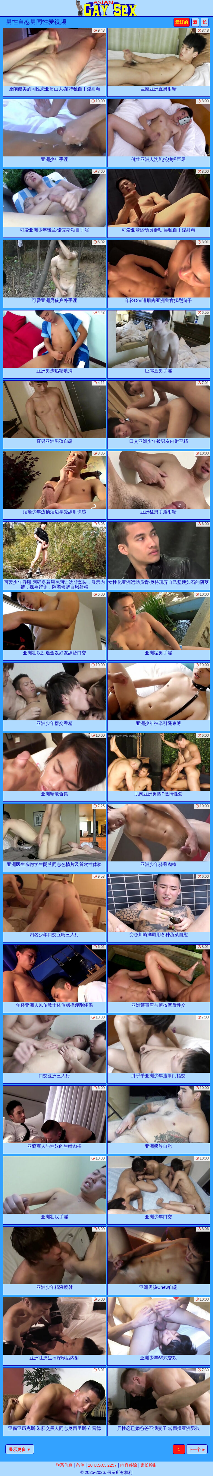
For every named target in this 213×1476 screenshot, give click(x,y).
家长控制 (148, 1465)
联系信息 (64, 1465)
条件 (80, 1465)
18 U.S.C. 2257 (102, 1465)
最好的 (181, 22)
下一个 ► (197, 1449)
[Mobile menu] (5, 8)
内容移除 (128, 1465)
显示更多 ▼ (20, 1449)
